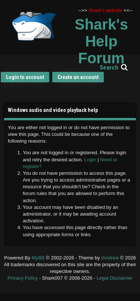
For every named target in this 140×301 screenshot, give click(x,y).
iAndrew (110, 258)
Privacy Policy (22, 278)
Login (90, 159)
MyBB (38, 258)
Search (109, 67)
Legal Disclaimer (115, 278)
